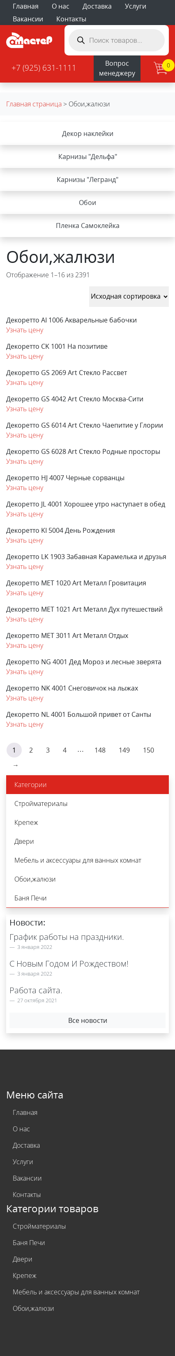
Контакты (71, 18)
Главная (26, 6)
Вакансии (28, 18)
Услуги (135, 6)
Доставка (97, 6)
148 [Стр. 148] (100, 750)
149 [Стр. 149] (124, 750)
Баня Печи (30, 897)
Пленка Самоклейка (88, 225)
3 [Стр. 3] (48, 750)
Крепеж (26, 822)
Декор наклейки (87, 133)
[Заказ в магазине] (129, 296)
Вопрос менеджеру (117, 68)
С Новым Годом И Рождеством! (69, 963)
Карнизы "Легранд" (87, 179)
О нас (60, 6)
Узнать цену (24, 329)
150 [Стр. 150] (148, 750)
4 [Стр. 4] (65, 750)
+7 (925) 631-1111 (44, 67)
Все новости (87, 1020)
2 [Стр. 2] (31, 750)
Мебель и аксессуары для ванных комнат (77, 860)
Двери (24, 841)
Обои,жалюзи (35, 879)
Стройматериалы (41, 803)
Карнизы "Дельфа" (87, 156)
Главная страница (34, 103)
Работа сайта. (35, 990)
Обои (87, 202)
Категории (30, 784)
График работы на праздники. (66, 936)
